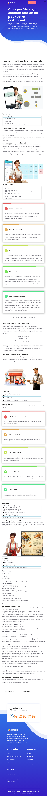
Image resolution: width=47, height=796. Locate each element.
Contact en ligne (31, 764)
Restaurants (30, 756)
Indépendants (30, 762)
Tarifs (8, 753)
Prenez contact (9, 691)
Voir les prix (26, 691)
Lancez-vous (32, 2)
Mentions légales (11, 759)
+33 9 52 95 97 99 (11, 774)
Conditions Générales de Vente (14, 756)
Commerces (30, 759)
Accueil (29, 753)
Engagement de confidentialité (14, 762)
